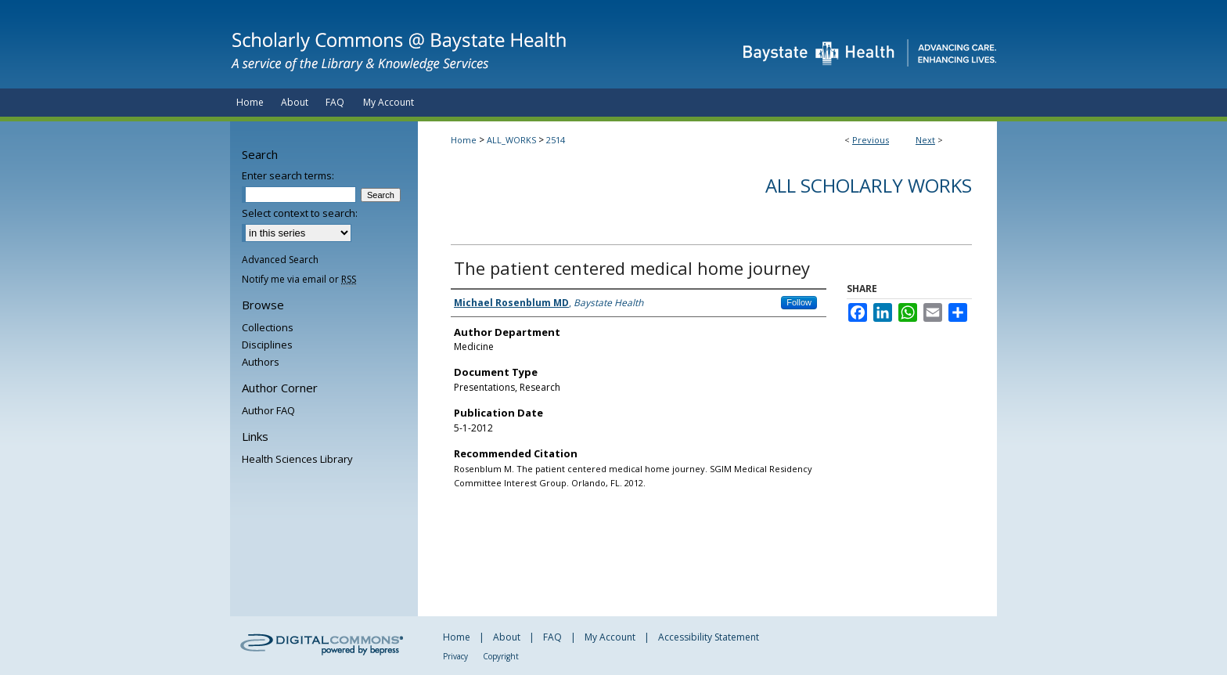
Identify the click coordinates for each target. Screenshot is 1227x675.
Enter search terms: (288, 175)
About (506, 637)
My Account (610, 637)
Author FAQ (268, 410)
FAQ (552, 637)
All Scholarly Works (868, 185)
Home (464, 140)
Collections (267, 327)
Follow (798, 302)
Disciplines (267, 345)
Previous (870, 140)
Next (925, 140)
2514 (555, 140)
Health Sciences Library (297, 459)
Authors (260, 362)
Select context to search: (300, 213)
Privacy (455, 656)
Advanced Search (280, 259)
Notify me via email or (299, 279)
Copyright (501, 656)
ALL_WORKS (511, 140)
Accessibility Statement (708, 637)
